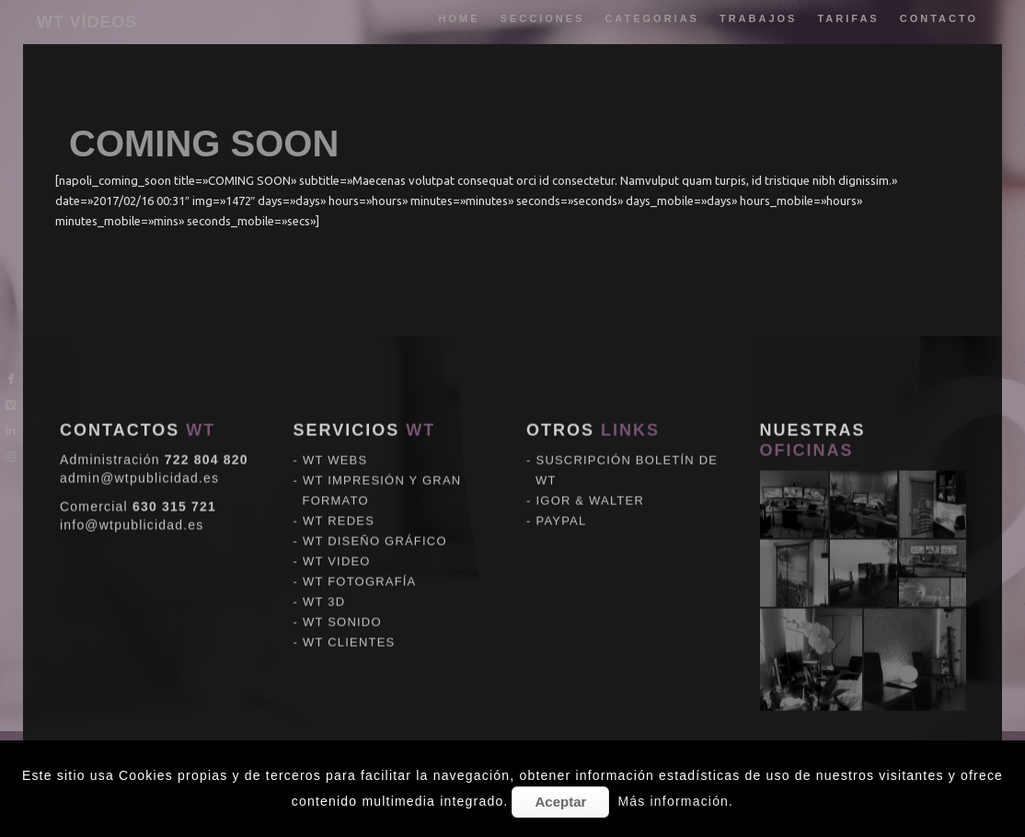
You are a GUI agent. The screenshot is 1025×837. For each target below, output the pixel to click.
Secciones (543, 18)
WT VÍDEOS (87, 22)
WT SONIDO (342, 590)
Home (459, 18)
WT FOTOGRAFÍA (359, 549)
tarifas (848, 18)
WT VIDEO (337, 529)
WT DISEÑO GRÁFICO (375, 509)
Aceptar (560, 801)
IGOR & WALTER (590, 469)
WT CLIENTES (349, 610)
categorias (652, 18)
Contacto (939, 18)
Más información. (675, 801)
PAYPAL (561, 489)
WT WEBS (335, 428)
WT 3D (324, 570)
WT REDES (338, 489)
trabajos (759, 18)
